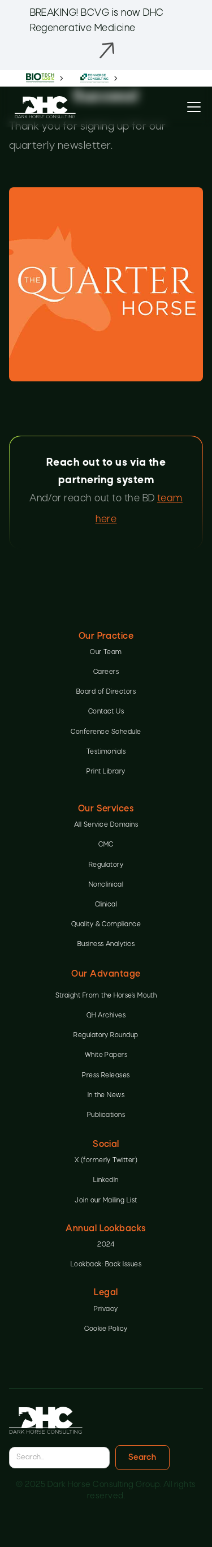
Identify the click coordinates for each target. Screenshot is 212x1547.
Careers (106, 672)
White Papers (106, 1055)
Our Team (106, 652)
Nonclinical (106, 885)
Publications (106, 1115)
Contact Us (106, 711)
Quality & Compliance (106, 924)
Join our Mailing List (106, 1200)
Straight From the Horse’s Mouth (106, 995)
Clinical (106, 904)
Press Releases (106, 1075)
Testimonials (106, 752)
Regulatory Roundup (106, 1035)
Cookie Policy (105, 1329)
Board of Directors (106, 692)
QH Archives (106, 1015)
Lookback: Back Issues (106, 1264)
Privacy (106, 1309)
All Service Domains (106, 825)
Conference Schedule (106, 732)
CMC (105, 844)
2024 (106, 1244)
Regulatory (106, 865)
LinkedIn (106, 1180)
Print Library (105, 771)
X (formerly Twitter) (106, 1160)
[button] (191, 107)
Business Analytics (106, 944)
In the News (106, 1095)
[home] (42, 107)
